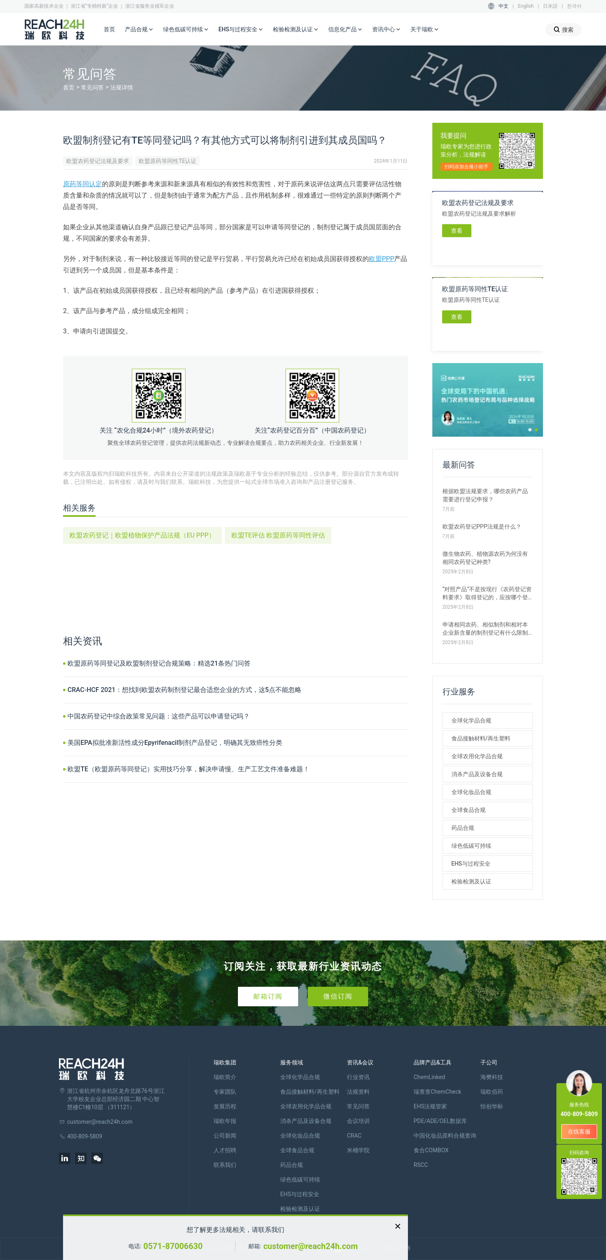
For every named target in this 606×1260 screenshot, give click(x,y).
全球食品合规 (468, 810)
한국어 (574, 6)
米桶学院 (358, 1150)
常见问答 (92, 87)
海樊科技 (491, 1077)
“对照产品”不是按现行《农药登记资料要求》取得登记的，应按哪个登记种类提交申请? (487, 593)
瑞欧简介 (225, 1077)
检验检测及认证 (295, 29)
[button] (530, 429)
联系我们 (225, 1165)
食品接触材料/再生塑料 (480, 738)
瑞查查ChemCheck (437, 1091)
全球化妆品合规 (471, 792)
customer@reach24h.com (310, 1246)
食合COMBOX (431, 1150)
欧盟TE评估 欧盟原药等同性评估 (278, 535)
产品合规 (139, 29)
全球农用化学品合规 (477, 756)
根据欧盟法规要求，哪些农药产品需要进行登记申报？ (485, 495)
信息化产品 (345, 29)
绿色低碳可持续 (186, 29)
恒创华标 (491, 1106)
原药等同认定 (82, 184)
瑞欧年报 (225, 1121)
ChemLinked (429, 1077)
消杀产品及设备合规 (477, 774)
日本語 (550, 6)
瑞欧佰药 (491, 1091)
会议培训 (358, 1121)
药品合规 (462, 828)
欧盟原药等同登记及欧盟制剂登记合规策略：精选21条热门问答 (159, 663)
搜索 (563, 29)
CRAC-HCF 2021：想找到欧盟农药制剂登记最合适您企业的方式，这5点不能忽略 (184, 690)
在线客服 (579, 1131)
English (526, 6)
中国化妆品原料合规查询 (445, 1135)
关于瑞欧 (424, 29)
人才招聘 (225, 1150)
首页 (109, 29)
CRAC (354, 1135)
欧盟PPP (381, 259)
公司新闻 (225, 1135)
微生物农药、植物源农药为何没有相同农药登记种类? (485, 558)
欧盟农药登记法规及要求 (97, 161)
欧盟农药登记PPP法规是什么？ (482, 526)
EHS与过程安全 (240, 29)
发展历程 (225, 1106)
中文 (503, 6)
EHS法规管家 (430, 1106)
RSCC (421, 1165)
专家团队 (225, 1091)
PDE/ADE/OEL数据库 (440, 1121)
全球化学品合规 (471, 720)
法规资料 (358, 1091)
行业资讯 (358, 1077)
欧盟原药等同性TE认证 (167, 161)
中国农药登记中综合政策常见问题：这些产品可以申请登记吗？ (159, 716)
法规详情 (121, 87)
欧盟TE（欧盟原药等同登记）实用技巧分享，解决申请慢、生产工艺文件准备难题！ (189, 769)
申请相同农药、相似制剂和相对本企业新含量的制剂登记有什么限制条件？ (485, 629)
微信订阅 (338, 996)
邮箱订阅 (268, 996)
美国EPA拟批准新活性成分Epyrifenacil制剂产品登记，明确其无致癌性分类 (175, 742)
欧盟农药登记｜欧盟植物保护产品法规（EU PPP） (142, 535)
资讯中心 (386, 29)
